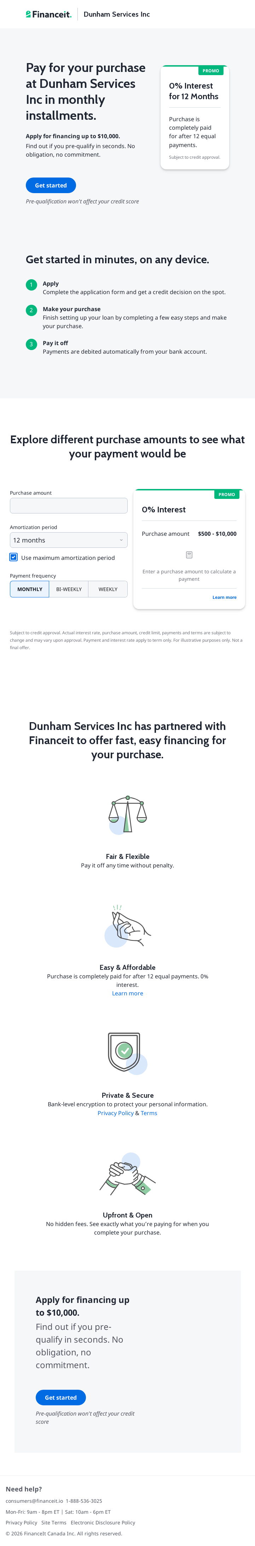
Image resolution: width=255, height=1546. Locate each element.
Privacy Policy (116, 1113)
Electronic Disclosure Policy (103, 1522)
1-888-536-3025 (84, 1500)
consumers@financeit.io (34, 1500)
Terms (149, 1113)
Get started (51, 185)
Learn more (225, 597)
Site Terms (53, 1522)
